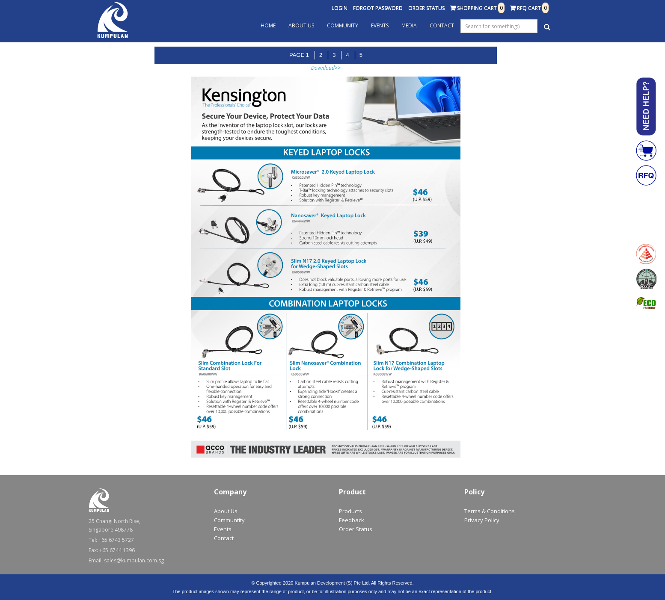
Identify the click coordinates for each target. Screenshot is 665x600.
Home (268, 25)
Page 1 (299, 55)
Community (342, 25)
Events (380, 25)
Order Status (426, 8)
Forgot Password (378, 8)
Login (339, 8)
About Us (301, 25)
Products (350, 511)
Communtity (229, 520)
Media (409, 25)
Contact (442, 25)
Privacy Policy (481, 520)
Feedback (351, 520)
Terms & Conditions (489, 511)
